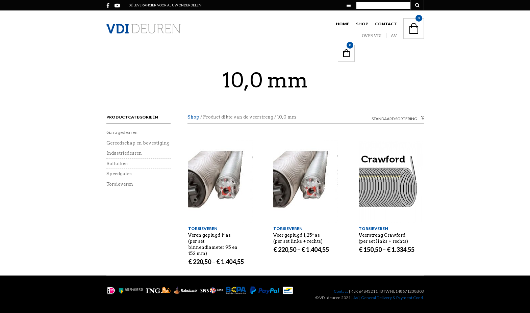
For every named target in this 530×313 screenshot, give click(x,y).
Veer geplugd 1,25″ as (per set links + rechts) (298, 238)
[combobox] (383, 118)
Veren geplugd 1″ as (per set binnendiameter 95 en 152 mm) (212, 244)
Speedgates (119, 173)
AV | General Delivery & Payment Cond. (388, 297)
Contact (386, 23)
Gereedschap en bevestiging (138, 143)
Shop (362, 23)
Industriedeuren (124, 153)
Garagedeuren (122, 132)
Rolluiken (117, 163)
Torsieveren (203, 228)
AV (394, 35)
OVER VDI (372, 35)
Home (342, 23)
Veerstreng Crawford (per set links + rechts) (383, 238)
